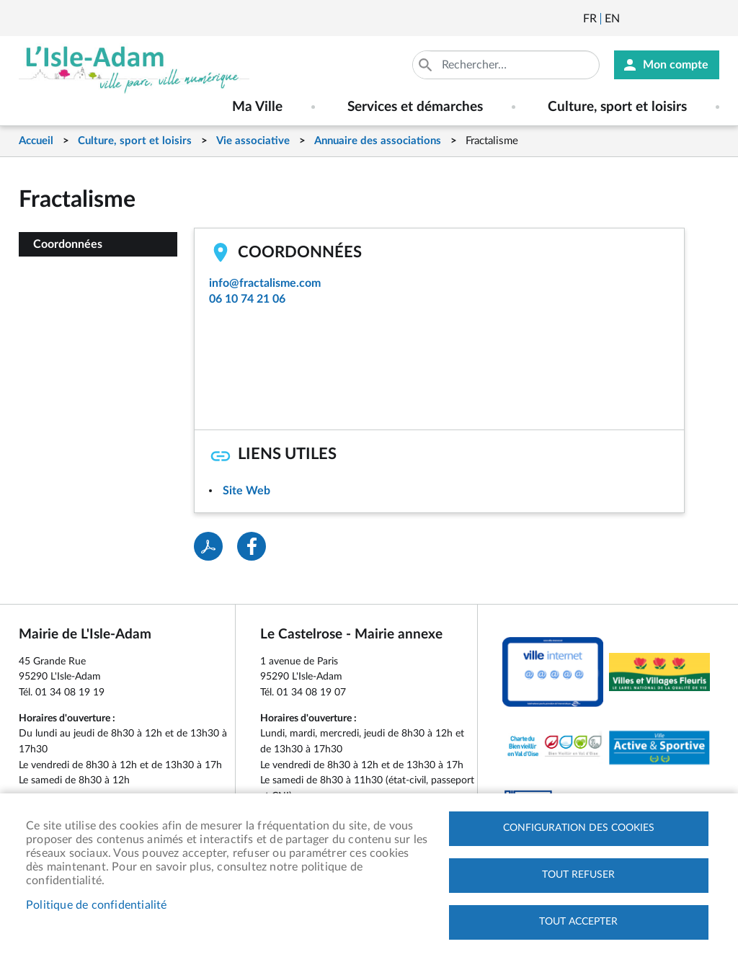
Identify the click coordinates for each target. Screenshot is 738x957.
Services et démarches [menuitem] (415, 107)
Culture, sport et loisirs (135, 140)
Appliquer (426, 65)
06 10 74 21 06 (247, 299)
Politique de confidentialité (96, 905)
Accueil (36, 140)
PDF (208, 546)
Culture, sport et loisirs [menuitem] (617, 107)
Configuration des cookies (578, 828)
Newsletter (632, 19)
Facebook (671, 19)
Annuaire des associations (377, 140)
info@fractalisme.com (265, 283)
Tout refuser (578, 875)
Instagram (710, 19)
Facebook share (251, 546)
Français (590, 19)
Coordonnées (67, 244)
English (612, 19)
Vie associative (253, 140)
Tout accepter (578, 922)
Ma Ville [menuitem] (257, 107)
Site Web (246, 491)
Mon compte (675, 65)
